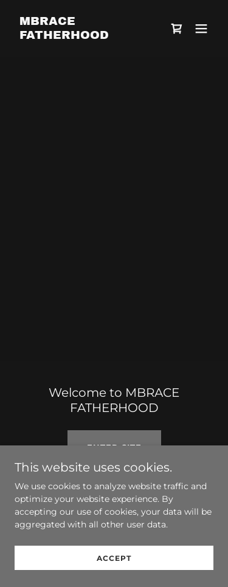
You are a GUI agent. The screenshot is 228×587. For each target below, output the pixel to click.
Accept (114, 558)
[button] (201, 28)
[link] (84, 35)
